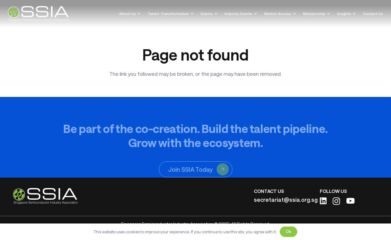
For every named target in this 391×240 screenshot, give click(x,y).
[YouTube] (350, 201)
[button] (138, 13)
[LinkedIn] (323, 201)
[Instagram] (336, 201)
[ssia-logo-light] (38, 13)
